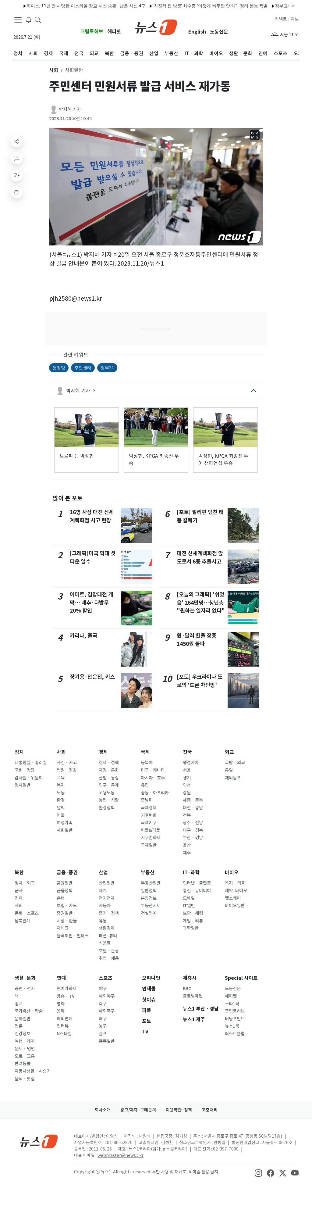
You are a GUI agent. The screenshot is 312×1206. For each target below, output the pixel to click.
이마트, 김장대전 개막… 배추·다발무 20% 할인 (91, 602)
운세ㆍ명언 (25, 1048)
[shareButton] (16, 141)
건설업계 (149, 913)
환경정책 (107, 808)
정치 (19, 752)
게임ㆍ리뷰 (193, 921)
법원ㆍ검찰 (67, 770)
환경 (61, 800)
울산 (187, 845)
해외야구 (107, 996)
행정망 (58, 367)
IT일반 (189, 905)
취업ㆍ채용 (109, 958)
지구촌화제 (151, 837)
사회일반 (65, 830)
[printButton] (16, 192)
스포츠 (105, 978)
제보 (295, 19)
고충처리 (210, 1110)
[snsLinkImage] (258, 1172)
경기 (187, 778)
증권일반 (65, 913)
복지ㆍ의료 (235, 883)
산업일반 (107, 883)
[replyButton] (16, 158)
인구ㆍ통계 (109, 785)
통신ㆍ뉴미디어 (197, 890)
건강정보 (22, 1033)
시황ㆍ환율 (67, 921)
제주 (187, 853)
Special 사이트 (241, 978)
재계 (103, 890)
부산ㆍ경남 (193, 837)
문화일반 (22, 1019)
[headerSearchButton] (38, 19)
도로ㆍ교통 (25, 1056)
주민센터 (82, 367)
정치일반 (22, 785)
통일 (229, 770)
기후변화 (149, 815)
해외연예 (65, 1019)
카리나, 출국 (83, 635)
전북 (187, 815)
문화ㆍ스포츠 (27, 913)
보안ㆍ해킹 (193, 913)
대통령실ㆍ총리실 (31, 762)
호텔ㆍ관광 (109, 951)
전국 (187, 752)
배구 (103, 1019)
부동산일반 (151, 883)
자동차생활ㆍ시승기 (33, 1071)
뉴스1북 (232, 1026)
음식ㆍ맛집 (25, 1079)
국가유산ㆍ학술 (29, 1011)
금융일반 (65, 883)
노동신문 (219, 32)
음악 (61, 1011)
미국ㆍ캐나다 (153, 770)
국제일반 (149, 845)
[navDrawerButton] (18, 20)
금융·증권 (67, 872)
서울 (187, 770)
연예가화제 (66, 988)
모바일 (189, 898)
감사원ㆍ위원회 (29, 778)
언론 (19, 1026)
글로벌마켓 (193, 996)
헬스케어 (233, 898)
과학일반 (191, 928)
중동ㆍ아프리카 (155, 793)
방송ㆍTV (66, 996)
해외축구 (107, 1011)
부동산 (147, 872)
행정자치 (191, 762)
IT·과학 (191, 872)
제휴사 (190, 978)
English (197, 32)
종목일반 (107, 1041)
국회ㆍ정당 (25, 770)
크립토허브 (91, 31)
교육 (61, 778)
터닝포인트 (235, 1019)
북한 (19, 872)
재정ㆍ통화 (109, 770)
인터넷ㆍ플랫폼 (197, 883)
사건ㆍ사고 (67, 762)
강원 (187, 793)
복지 (61, 785)
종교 (19, 1004)
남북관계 (22, 921)
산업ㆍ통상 (109, 778)
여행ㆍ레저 (25, 1041)
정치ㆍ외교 (25, 883)
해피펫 (114, 31)
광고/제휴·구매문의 (138, 1110)
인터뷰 (63, 1026)
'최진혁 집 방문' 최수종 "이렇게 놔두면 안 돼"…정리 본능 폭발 (196, 5)
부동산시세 (151, 905)
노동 (61, 793)
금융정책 (65, 890)
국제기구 (149, 822)
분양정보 (149, 898)
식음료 (105, 943)
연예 (61, 978)
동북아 (147, 762)
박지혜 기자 (70, 109)
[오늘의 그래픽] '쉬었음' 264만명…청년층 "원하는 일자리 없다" (201, 602)
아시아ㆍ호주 (153, 778)
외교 (229, 752)
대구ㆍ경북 (193, 830)
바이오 (232, 872)
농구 (103, 1026)
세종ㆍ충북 (193, 800)
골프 (103, 1033)
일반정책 (149, 890)
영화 (61, 1004)
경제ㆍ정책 (109, 762)
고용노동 (107, 793)
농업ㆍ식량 (109, 800)
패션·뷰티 (108, 936)
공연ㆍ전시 (25, 988)
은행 (61, 898)
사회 (61, 752)
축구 (103, 1004)
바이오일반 (235, 905)
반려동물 (22, 1063)
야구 (103, 988)
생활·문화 (25, 978)
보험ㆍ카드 (67, 905)
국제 (145, 752)
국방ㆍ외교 (235, 762)
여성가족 (65, 822)
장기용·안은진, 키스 (92, 676)
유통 (103, 921)
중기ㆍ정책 (109, 913)
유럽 (145, 785)
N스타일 (64, 1033)
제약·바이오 (236, 890)
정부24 (107, 367)
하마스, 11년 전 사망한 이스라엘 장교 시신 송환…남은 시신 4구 (72, 5)
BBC (187, 988)
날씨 (61, 808)
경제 (103, 752)
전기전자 (107, 898)
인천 (187, 785)
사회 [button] (53, 70)
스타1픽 (232, 1004)
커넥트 (281, 19)
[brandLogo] (156, 26)
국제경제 (149, 808)
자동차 (105, 905)
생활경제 (107, 928)
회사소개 (103, 1110)
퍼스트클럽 (235, 1033)
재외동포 (233, 778)
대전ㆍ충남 (193, 808)
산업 (103, 872)
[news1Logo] (38, 1141)
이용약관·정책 (179, 1110)
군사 (19, 890)
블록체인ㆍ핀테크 (73, 936)
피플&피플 (150, 830)
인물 (61, 815)
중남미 (147, 800)
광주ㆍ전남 (193, 822)
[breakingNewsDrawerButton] (29, 19)
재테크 (63, 928)
